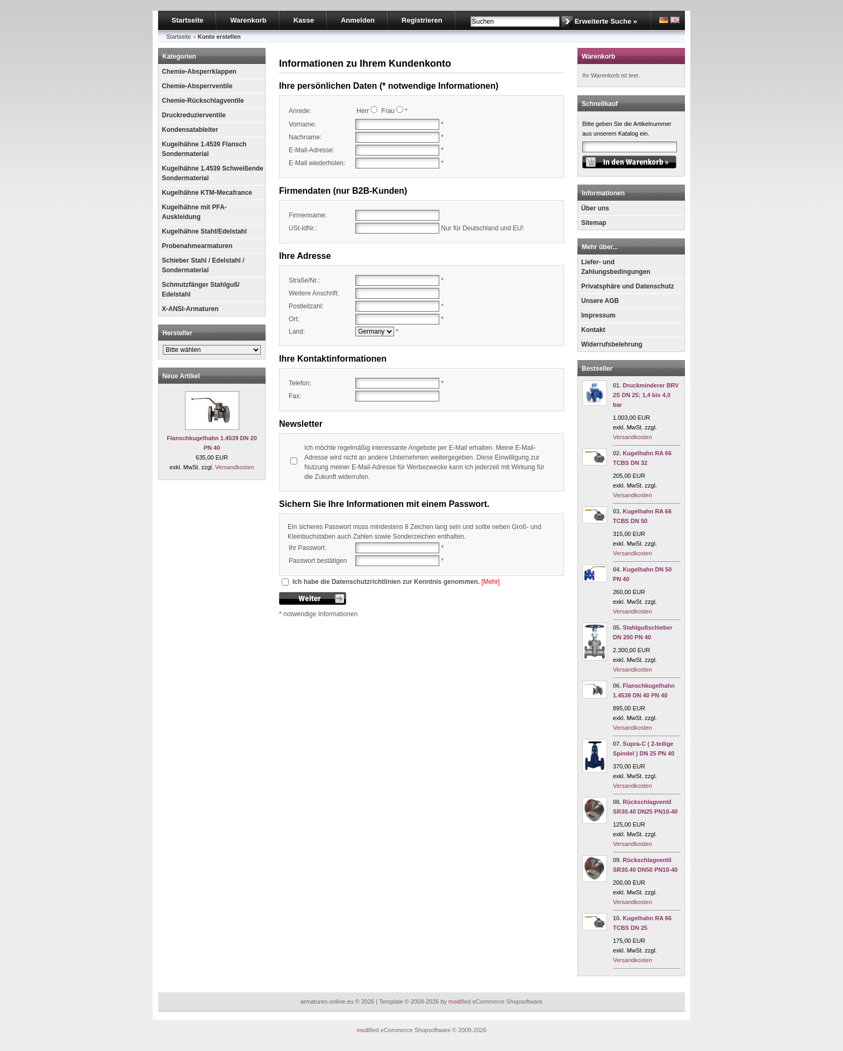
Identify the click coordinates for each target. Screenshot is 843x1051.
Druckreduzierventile (194, 115)
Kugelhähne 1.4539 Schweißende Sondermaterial (212, 173)
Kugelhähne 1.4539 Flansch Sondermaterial (204, 149)
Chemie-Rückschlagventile (203, 100)
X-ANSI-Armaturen (190, 309)
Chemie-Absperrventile (197, 86)
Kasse (304, 20)
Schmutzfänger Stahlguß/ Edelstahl (201, 289)
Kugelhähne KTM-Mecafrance (207, 192)
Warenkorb (248, 20)
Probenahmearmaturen (197, 246)
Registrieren (422, 20)
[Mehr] (490, 582)
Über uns (595, 208)
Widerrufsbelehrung (611, 344)
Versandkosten (234, 467)
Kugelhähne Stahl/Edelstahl (204, 231)
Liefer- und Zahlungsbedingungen (616, 267)
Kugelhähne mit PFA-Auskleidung (194, 212)
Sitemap (593, 223)
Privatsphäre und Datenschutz (627, 286)
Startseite (187, 20)
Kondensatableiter (190, 129)
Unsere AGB (600, 301)
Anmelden (358, 20)
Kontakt (593, 330)
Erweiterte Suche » (606, 21)
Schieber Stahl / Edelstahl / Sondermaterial (203, 265)
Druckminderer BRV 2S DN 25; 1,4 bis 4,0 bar (646, 395)
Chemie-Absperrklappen (199, 71)
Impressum (598, 315)
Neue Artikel (181, 376)
